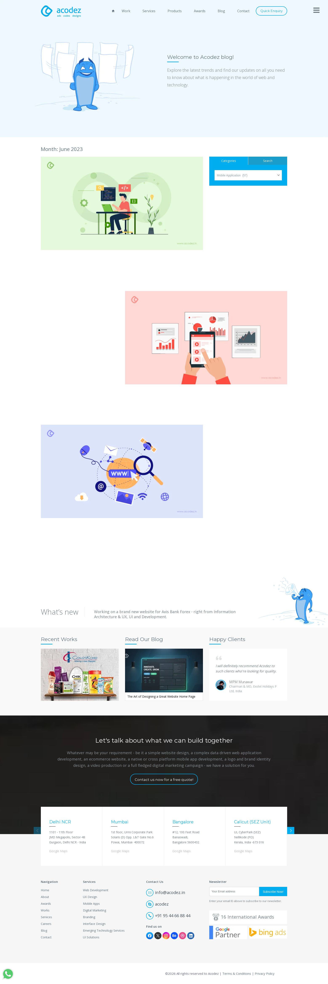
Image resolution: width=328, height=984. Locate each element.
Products (175, 11)
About (45, 897)
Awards (199, 11)
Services (149, 11)
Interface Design (94, 924)
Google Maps (58, 851)
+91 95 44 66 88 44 (168, 915)
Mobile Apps (91, 904)
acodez (157, 904)
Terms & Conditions (236, 973)
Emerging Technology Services (104, 930)
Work (126, 11)
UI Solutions (91, 937)
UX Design (90, 897)
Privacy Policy (265, 973)
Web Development (95, 890)
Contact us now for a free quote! (164, 780)
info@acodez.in (165, 892)
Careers (46, 924)
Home (45, 890)
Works (45, 910)
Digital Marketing (94, 910)
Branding (89, 917)
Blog (221, 11)
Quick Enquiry (271, 11)
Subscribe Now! (273, 891)
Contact (243, 11)
